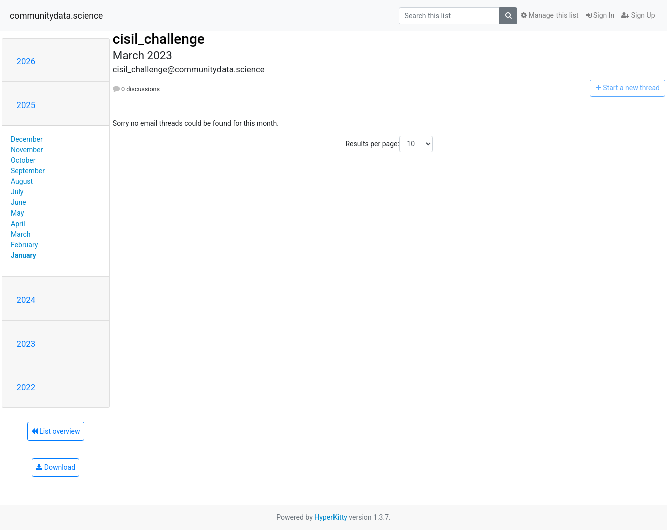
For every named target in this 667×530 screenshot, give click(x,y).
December (27, 139)
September (28, 171)
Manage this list (549, 15)
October (23, 160)
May (17, 213)
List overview (55, 431)
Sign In (600, 15)
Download (55, 467)
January (23, 255)
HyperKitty (330, 517)
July (17, 192)
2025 (26, 105)
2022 (26, 387)
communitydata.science (56, 16)
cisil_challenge (159, 39)
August (22, 181)
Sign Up (638, 15)
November (27, 150)
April (18, 224)
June (18, 202)
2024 (26, 300)
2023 (26, 344)
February (24, 245)
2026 (26, 61)
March (21, 234)
